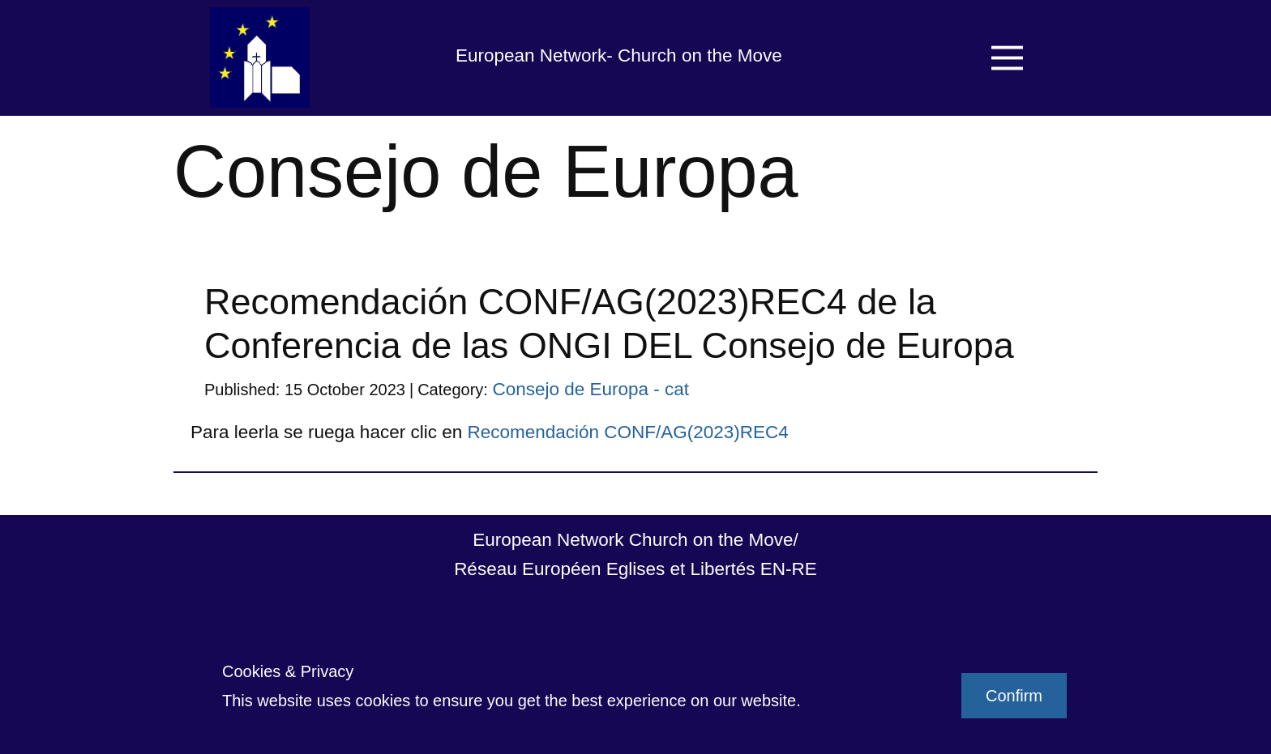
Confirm (1014, 696)
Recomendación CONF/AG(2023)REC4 (627, 432)
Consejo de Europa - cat (590, 389)
